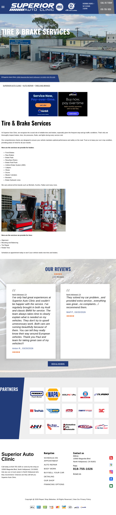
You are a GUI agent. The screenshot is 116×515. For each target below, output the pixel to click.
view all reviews (58, 363)
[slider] (58, 274)
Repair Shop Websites (47, 499)
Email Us (77, 474)
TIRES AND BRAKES (42, 86)
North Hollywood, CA (19, 294)
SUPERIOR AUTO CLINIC (12, 86)
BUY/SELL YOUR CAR (54, 473)
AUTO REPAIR (28, 86)
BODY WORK (50, 469)
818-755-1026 (106, 9)
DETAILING (49, 477)
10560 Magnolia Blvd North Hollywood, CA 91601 (31, 77)
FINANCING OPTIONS (54, 484)
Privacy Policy (85, 499)
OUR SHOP (49, 480)
